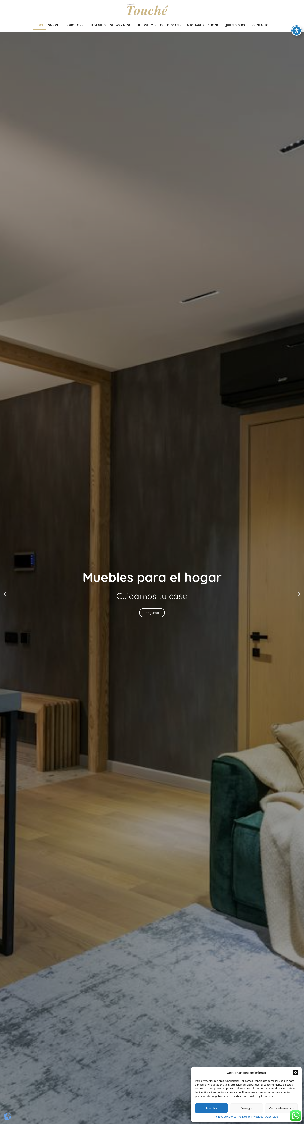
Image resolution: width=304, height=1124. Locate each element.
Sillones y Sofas (150, 25)
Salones (54, 25)
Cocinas (214, 25)
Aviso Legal (271, 1116)
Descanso (175, 25)
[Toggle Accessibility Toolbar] (297, 28)
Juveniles (98, 25)
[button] (295, 1072)
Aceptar (211, 1108)
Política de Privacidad (250, 1116)
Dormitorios (75, 25)
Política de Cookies (225, 1116)
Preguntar (152, 613)
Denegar (246, 1108)
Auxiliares (195, 25)
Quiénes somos (236, 25)
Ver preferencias (281, 1108)
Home (39, 25)
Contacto (260, 25)
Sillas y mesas (121, 25)
